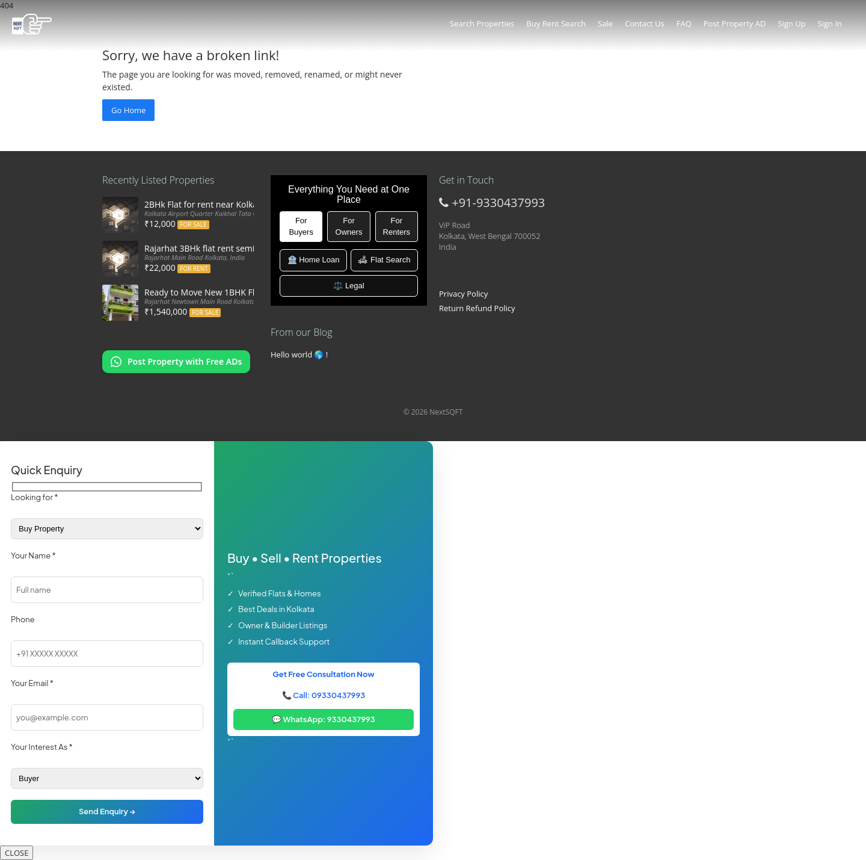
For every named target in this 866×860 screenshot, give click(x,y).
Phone (23, 619)
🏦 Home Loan (313, 259)
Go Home (128, 110)
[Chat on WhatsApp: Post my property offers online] (176, 361)
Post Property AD (735, 23)
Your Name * (33, 555)
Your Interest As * (42, 747)
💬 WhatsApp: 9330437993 (323, 719)
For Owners (349, 226)
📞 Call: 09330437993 (323, 695)
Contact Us (645, 23)
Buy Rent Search (556, 23)
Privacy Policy (463, 293)
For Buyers (301, 226)
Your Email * (32, 683)
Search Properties (482, 23)
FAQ (684, 23)
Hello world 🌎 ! (299, 354)
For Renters (397, 226)
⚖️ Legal (348, 285)
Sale (605, 23)
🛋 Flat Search (384, 259)
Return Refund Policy (477, 308)
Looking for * (34, 497)
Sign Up (791, 23)
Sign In (830, 23)
